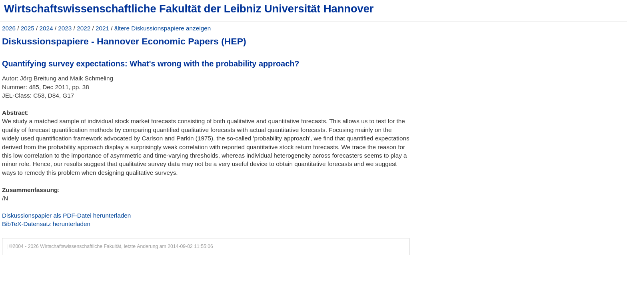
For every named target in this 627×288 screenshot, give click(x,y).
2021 (102, 28)
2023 (65, 28)
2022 (83, 28)
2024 (46, 28)
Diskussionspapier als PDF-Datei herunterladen (66, 215)
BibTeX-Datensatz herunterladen (46, 223)
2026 (9, 28)
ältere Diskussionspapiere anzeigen (162, 28)
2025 (27, 28)
